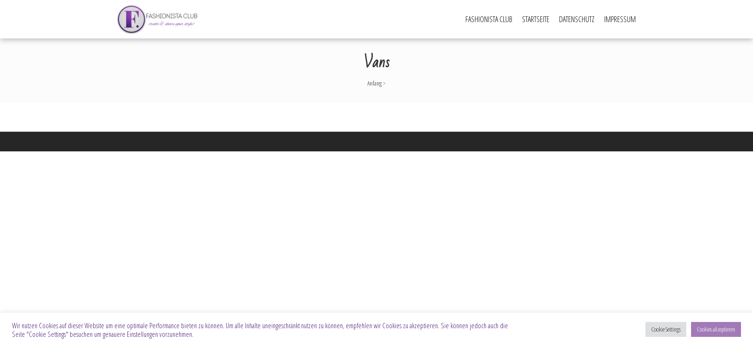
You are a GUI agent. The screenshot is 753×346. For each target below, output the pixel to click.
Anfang (374, 83)
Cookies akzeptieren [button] (716, 329)
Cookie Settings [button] (665, 329)
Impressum (620, 19)
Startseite (535, 19)
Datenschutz (577, 19)
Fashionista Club (488, 19)
